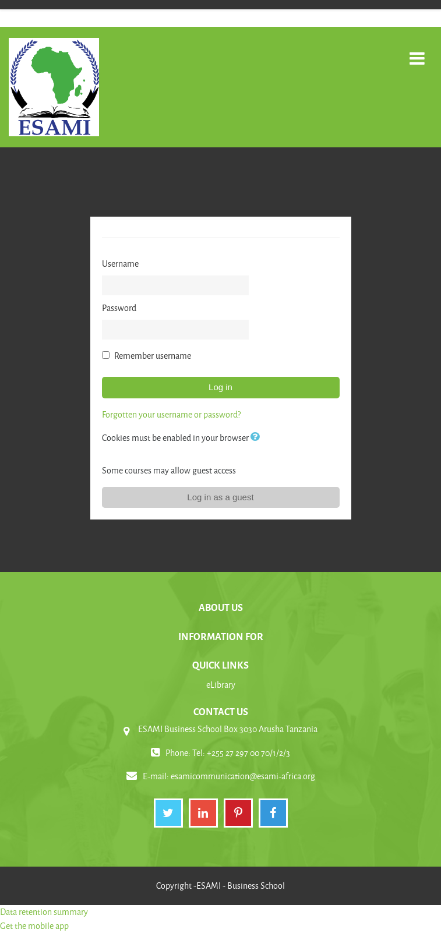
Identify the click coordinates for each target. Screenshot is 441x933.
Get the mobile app (34, 926)
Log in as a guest (220, 497)
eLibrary (220, 684)
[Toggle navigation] (417, 52)
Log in (220, 387)
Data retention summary (44, 912)
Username (120, 263)
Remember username (152, 355)
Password (119, 308)
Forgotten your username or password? (171, 414)
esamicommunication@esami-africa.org (243, 776)
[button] (257, 437)
